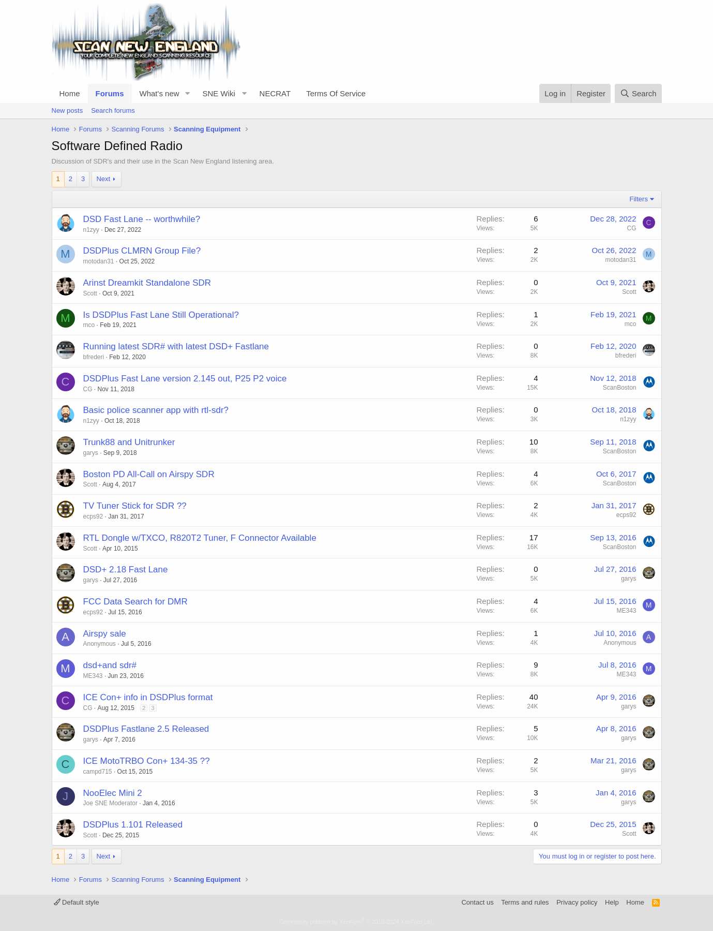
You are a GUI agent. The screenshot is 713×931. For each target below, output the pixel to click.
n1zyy (91, 229)
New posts (67, 110)
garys (90, 452)
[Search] (638, 93)
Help (612, 902)
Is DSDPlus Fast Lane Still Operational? (161, 315)
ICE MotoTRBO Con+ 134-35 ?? (146, 761)
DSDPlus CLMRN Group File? (142, 251)
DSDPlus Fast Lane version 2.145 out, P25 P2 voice (185, 378)
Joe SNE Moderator (110, 803)
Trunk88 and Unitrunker (129, 442)
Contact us (477, 902)
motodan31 (98, 261)
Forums (110, 93)
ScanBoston (619, 387)
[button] (187, 93)
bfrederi (93, 357)
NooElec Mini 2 (112, 793)
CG (631, 228)
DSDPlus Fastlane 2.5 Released (146, 729)
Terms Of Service (336, 93)
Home (69, 93)
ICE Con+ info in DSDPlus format (148, 697)
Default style (76, 902)
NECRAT (275, 93)
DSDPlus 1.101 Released (133, 825)
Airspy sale (104, 634)
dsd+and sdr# (110, 665)
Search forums (113, 110)
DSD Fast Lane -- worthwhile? (142, 219)
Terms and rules (525, 902)
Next (103, 179)
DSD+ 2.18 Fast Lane (125, 569)
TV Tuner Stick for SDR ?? (135, 506)
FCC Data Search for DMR (135, 602)
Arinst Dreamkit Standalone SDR (147, 283)
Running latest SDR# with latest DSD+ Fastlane (176, 346)
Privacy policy (576, 902)
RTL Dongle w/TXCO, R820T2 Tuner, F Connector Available (199, 538)
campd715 (97, 771)
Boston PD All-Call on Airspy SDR (149, 474)
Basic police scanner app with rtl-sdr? (156, 410)
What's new (159, 93)
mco (89, 325)
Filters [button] (639, 199)
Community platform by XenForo (357, 922)
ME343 (626, 610)
